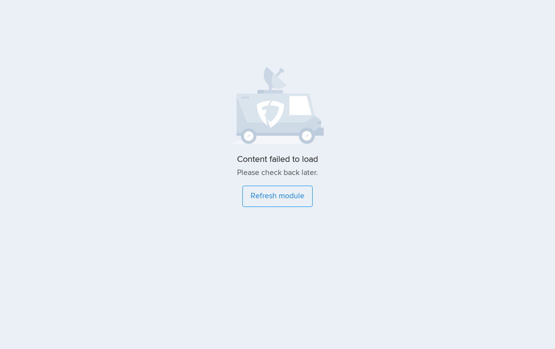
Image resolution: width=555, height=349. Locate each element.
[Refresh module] (277, 196)
